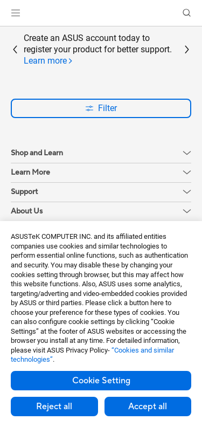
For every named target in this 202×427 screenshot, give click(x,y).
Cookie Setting (101, 380)
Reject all (54, 406)
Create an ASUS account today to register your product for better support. (98, 49)
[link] (101, 13)
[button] (15, 13)
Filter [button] (101, 108)
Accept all (147, 406)
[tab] (48, 61)
